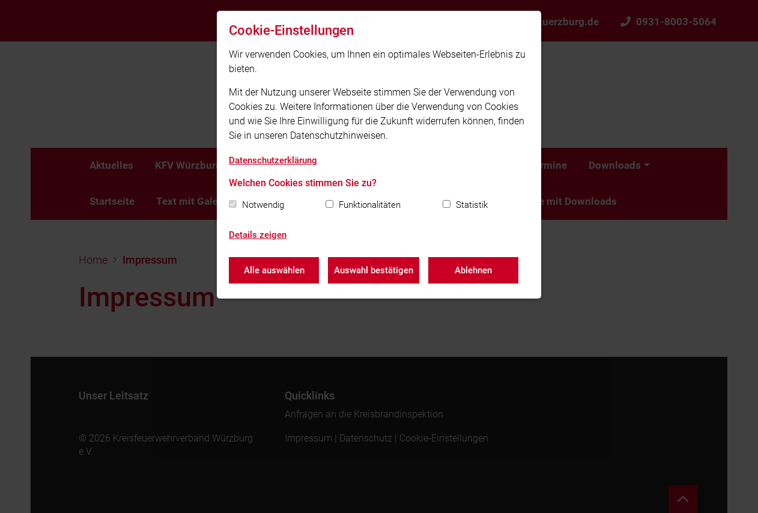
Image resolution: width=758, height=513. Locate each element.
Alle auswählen (274, 270)
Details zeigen (258, 234)
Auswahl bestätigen (373, 270)
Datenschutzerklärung (273, 160)
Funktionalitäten (370, 204)
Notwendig (263, 204)
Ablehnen (473, 270)
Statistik (472, 204)
